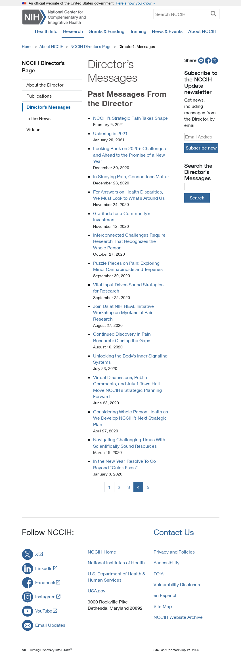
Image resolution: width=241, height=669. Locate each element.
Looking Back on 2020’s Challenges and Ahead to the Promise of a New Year (129, 155)
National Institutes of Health (116, 562)
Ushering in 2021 (110, 133)
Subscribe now (201, 148)
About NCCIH (202, 31)
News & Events (167, 31)
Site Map (163, 606)
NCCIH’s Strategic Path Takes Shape (130, 118)
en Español (165, 595)
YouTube (43, 610)
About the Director (44, 84)
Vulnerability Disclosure (178, 584)
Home (27, 46)
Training (138, 31)
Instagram (45, 596)
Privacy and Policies (174, 551)
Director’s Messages (48, 107)
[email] (200, 60)
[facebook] (208, 60)
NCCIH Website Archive (178, 617)
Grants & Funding (106, 31)
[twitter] (214, 60)
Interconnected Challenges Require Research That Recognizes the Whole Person (129, 241)
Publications (39, 95)
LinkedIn (44, 568)
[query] (186, 14)
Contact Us (174, 532)
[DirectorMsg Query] (198, 186)
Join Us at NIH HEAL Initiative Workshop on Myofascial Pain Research (123, 312)
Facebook (45, 582)
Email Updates (50, 625)
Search (197, 198)
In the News (38, 118)
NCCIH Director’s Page (91, 46)
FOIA (159, 573)
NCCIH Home (102, 551)
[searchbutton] (213, 14)
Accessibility (166, 562)
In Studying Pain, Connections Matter (131, 176)
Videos (33, 129)
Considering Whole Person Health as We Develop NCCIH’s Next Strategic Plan (130, 418)
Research (73, 31)
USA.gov (96, 590)
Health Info (46, 31)
